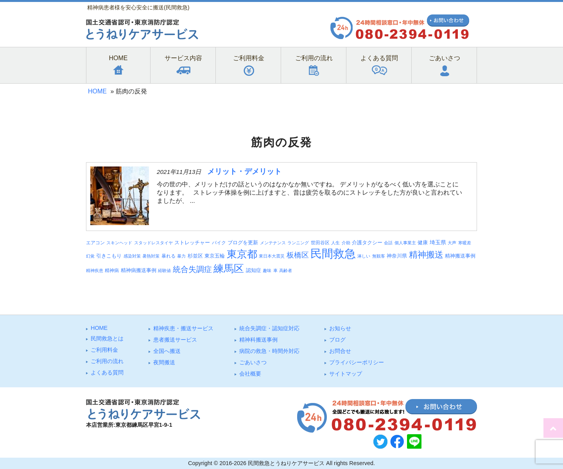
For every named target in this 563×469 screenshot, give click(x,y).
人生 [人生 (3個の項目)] (335, 242)
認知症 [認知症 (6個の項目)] (253, 270)
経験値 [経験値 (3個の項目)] (164, 270)
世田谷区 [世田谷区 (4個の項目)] (320, 242)
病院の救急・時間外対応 (269, 351)
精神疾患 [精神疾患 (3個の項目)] (94, 270)
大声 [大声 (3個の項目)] (452, 242)
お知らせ (340, 328)
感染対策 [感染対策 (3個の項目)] (132, 256)
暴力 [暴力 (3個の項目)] (181, 256)
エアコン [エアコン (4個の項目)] (95, 242)
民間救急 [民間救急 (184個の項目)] (333, 253)
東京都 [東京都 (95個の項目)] (242, 254)
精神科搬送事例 (258, 340)
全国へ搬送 (167, 351)
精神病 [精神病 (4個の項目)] (112, 270)
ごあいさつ (253, 362)
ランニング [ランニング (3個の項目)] (298, 242)
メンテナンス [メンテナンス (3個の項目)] (273, 242)
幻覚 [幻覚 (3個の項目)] (90, 256)
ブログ (337, 340)
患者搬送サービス (175, 340)
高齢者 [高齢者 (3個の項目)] (285, 270)
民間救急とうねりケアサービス (286, 463)
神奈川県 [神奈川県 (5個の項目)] (397, 256)
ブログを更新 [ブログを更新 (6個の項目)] (243, 242)
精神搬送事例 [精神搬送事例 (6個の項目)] (460, 256)
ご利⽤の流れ (107, 361)
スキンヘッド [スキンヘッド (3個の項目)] (119, 242)
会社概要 (250, 374)
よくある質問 (107, 372)
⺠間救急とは (107, 338)
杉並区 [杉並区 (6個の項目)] (195, 256)
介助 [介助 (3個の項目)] (346, 242)
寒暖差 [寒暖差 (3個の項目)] (464, 242)
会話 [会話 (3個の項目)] (388, 242)
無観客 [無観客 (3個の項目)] (378, 256)
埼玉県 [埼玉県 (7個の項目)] (438, 242)
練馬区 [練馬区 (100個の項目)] (228, 268)
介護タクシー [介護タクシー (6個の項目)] (367, 242)
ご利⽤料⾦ (104, 350)
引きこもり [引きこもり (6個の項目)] (109, 256)
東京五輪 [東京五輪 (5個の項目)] (214, 256)
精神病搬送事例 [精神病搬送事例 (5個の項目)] (138, 270)
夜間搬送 (164, 362)
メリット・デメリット (244, 171)
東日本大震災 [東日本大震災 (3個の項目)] (272, 256)
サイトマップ (345, 374)
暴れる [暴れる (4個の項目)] (168, 255)
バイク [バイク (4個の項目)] (219, 242)
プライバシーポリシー (356, 362)
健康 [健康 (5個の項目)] (423, 242)
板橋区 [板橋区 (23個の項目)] (298, 255)
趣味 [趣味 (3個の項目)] (267, 270)
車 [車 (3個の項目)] (275, 270)
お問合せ (340, 351)
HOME (97, 91)
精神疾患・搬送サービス (183, 328)
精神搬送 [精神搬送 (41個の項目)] (426, 255)
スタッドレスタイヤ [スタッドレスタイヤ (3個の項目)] (153, 242)
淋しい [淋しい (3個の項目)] (363, 256)
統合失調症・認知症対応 (269, 328)
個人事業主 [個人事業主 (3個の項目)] (405, 242)
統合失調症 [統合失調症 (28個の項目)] (192, 269)
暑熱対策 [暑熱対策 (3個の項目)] (151, 256)
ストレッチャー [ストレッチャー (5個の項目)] (192, 242)
